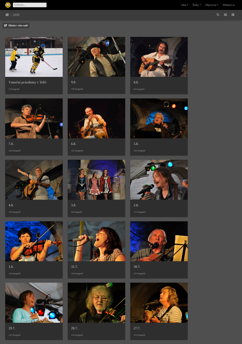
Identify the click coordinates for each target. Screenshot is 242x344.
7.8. (188, 80)
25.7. (12, 316)
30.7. (189, 198)
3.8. (188, 139)
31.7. (130, 198)
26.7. (189, 257)
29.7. (12, 257)
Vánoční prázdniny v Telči (27, 80)
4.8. (129, 139)
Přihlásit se (229, 5)
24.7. (71, 316)
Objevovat (210, 5)
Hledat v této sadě (16, 25)
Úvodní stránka (7, 14)
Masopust (193, 316)
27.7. (130, 257)
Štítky (195, 5)
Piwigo (137, 336)
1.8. (70, 198)
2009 (16, 15)
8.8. (129, 80)
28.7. (71, 257)
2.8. (11, 198)
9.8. (70, 80)
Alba (183, 5)
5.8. (70, 139)
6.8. (11, 139)
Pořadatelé (134, 316)
